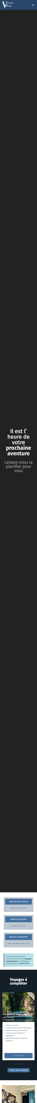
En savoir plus (18, 1055)
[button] (1, 1029)
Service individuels (18, 902)
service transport (18, 937)
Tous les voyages (18, 1070)
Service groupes (18, 919)
